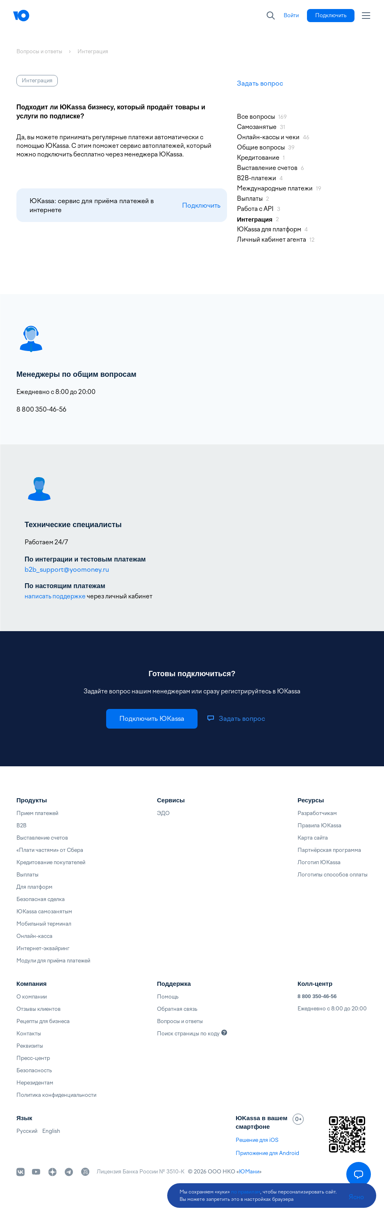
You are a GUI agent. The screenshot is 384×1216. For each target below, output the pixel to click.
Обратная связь (177, 1009)
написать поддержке (55, 596)
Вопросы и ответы (180, 1021)
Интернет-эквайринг (43, 948)
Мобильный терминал (43, 924)
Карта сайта (313, 838)
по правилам (245, 1192)
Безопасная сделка (40, 899)
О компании (31, 997)
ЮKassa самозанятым (44, 911)
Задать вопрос (260, 83)
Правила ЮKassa (319, 825)
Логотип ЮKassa (319, 862)
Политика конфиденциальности (56, 1095)
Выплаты (27, 875)
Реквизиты (29, 1046)
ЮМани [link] (249, 1171)
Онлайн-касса (34, 936)
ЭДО (163, 813)
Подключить (201, 205)
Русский (26, 1131)
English (51, 1131)
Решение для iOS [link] (257, 1140)
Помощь (167, 997)
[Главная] (37, 15)
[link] (291, 15)
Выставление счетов (42, 838)
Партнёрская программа (329, 850)
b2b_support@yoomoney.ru (67, 569)
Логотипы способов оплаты (333, 875)
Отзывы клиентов (38, 1009)
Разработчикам (317, 813)
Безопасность (34, 1070)
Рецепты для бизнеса (43, 1021)
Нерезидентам (34, 1083)
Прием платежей (37, 813)
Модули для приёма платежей (53, 961)
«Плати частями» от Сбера (49, 850)
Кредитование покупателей (50, 862)
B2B (21, 825)
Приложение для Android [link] (267, 1153)
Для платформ (34, 887)
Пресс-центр (33, 1058)
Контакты (28, 1033)
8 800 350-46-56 (317, 996)
